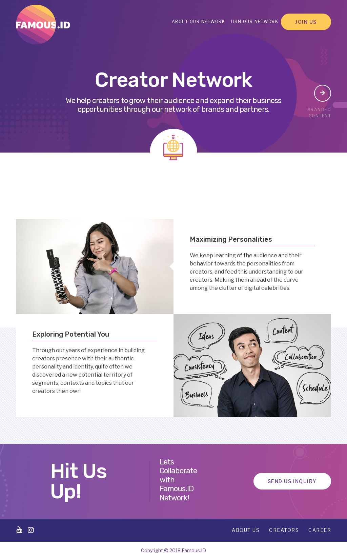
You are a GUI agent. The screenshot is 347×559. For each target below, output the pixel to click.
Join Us (306, 22)
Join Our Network (254, 21)
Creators (284, 530)
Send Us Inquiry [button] (292, 481)
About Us (246, 530)
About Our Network (198, 21)
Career (319, 530)
